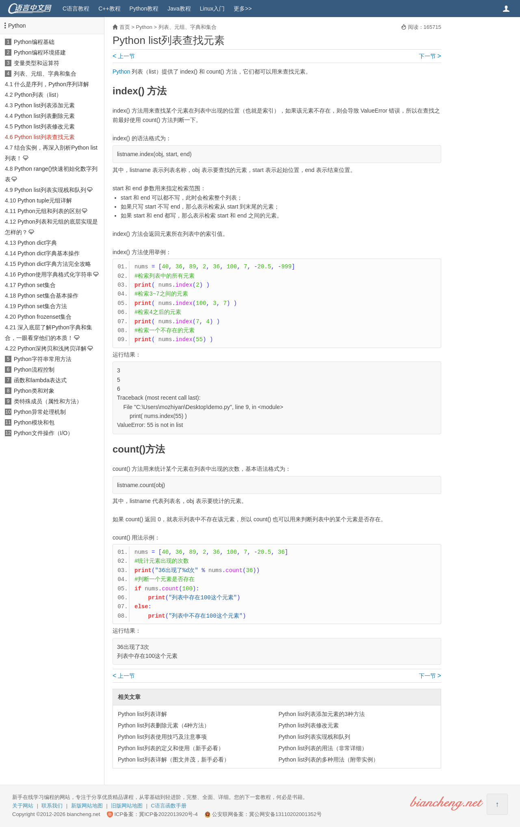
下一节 (430, 56)
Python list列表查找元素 (44, 137)
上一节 (124, 56)
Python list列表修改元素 (44, 126)
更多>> (242, 8)
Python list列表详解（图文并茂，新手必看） (174, 759)
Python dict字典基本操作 (48, 253)
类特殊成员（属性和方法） (48, 401)
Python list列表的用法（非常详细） (322, 748)
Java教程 (179, 8)
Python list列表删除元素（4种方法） (164, 725)
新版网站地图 (87, 806)
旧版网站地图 (127, 806)
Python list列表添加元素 (44, 105)
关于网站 (22, 806)
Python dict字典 (37, 242)
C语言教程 (76, 8)
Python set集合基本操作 (47, 295)
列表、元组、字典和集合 (45, 73)
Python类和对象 (34, 390)
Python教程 (144, 8)
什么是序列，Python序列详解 (51, 84)
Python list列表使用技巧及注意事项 (162, 736)
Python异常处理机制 (40, 412)
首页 (124, 27)
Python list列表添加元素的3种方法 (321, 714)
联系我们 (52, 806)
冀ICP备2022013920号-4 (168, 814)
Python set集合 (36, 285)
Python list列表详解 (142, 714)
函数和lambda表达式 (40, 380)
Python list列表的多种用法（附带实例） (328, 759)
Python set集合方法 (42, 306)
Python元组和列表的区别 (49, 211)
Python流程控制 (34, 369)
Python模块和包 (34, 422)
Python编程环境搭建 (40, 52)
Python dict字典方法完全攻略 (54, 264)
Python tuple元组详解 (44, 200)
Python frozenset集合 (44, 316)
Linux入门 (212, 8)
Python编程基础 (34, 42)
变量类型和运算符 (36, 63)
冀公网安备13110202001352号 (285, 814)
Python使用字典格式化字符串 (54, 274)
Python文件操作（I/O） (43, 433)
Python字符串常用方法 (43, 359)
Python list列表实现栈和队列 (50, 190)
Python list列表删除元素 (44, 116)
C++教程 (109, 8)
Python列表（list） (38, 94)
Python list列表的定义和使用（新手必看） (171, 748)
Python (17, 25)
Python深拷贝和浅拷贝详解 (52, 348)
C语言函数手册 (168, 806)
